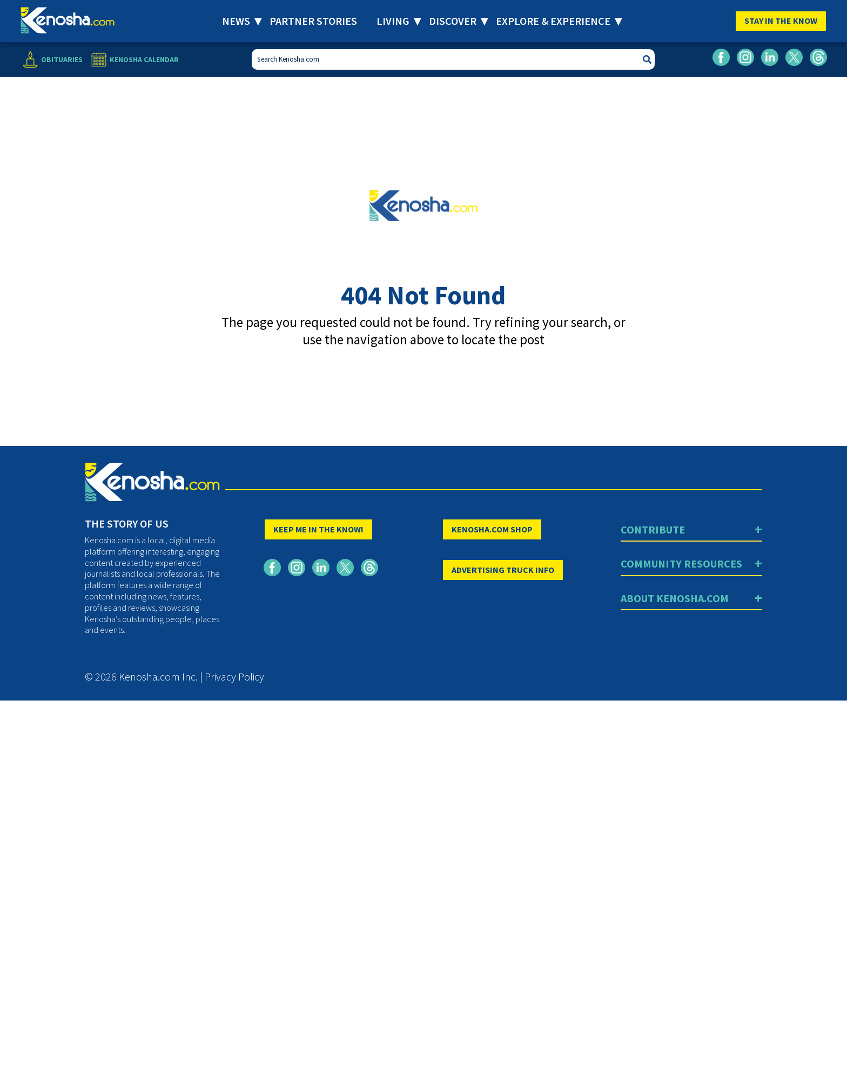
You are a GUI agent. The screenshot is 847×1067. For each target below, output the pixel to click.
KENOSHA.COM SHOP (492, 529)
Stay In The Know (780, 20)
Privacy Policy (234, 676)
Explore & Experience (553, 21)
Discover (452, 21)
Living (393, 21)
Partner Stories (313, 21)
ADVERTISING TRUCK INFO (503, 569)
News (236, 21)
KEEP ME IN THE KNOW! (318, 529)
